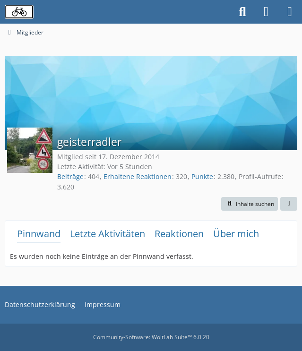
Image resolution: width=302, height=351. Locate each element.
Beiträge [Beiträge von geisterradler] (70, 176)
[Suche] (242, 11)
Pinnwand (38, 233)
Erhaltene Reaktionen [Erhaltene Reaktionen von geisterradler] (138, 176)
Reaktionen (179, 233)
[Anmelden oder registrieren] (266, 12)
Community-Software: (151, 337)
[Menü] (289, 11)
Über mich (236, 233)
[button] (249, 204)
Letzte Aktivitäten (107, 233)
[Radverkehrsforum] (19, 11)
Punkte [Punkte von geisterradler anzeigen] (202, 176)
